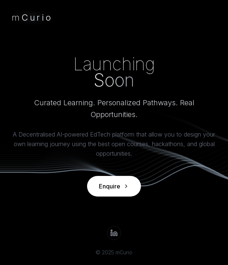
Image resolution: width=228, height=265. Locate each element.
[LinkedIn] (114, 233)
